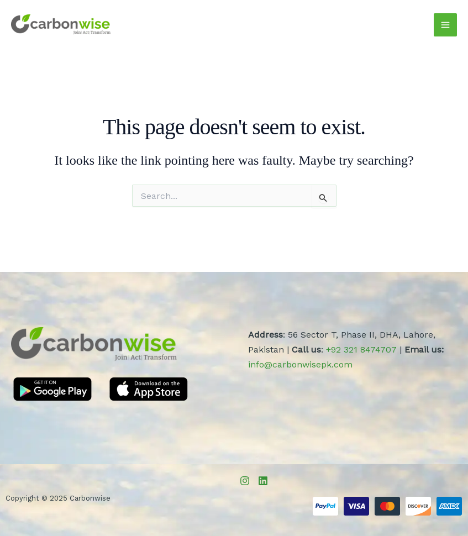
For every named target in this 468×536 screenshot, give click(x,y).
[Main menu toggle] (445, 24)
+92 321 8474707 (361, 349)
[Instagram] (245, 481)
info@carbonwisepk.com (300, 364)
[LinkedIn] (263, 481)
